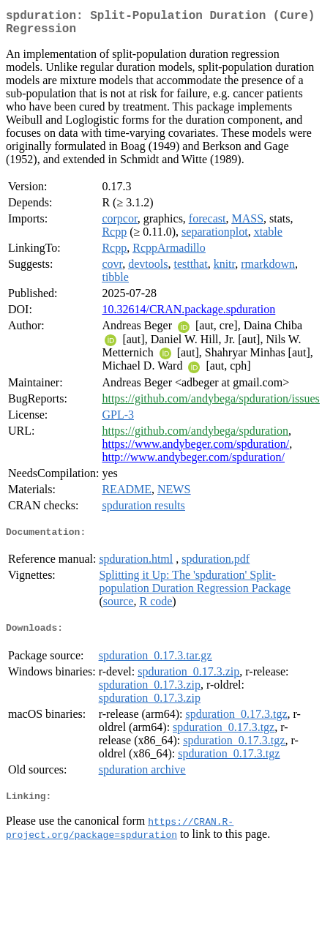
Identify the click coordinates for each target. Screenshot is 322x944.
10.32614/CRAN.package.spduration (188, 315)
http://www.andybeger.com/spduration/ (193, 463)
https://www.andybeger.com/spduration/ (195, 449)
